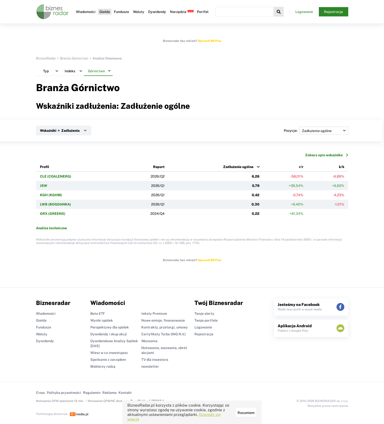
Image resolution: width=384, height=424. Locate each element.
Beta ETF (97, 313)
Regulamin (91, 393)
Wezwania (149, 341)
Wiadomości (86, 12)
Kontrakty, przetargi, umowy (164, 327)
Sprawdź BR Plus (209, 41)
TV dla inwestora (154, 360)
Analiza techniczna (51, 228)
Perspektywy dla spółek (109, 327)
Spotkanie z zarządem (108, 360)
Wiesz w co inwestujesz (109, 353)
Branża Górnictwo (74, 58)
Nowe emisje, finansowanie (163, 320)
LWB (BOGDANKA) (55, 204)
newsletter (150, 366)
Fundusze (121, 12)
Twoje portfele (206, 320)
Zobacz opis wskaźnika (326, 155)
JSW (43, 186)
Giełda (104, 12)
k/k (341, 167)
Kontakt (125, 393)
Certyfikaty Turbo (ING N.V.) (163, 334)
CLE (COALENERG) (55, 176)
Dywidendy (157, 12)
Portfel (202, 12)
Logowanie (304, 12)
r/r (301, 167)
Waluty (138, 12)
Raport (159, 167)
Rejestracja (333, 12)
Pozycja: (316, 130)
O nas (40, 393)
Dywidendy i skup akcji (108, 334)
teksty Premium (154, 313)
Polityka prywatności (64, 393)
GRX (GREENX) (52, 214)
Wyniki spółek (101, 320)
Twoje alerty (204, 313)
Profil (44, 167)
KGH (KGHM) (51, 195)
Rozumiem (246, 413)
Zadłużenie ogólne (238, 167)
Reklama (109, 393)
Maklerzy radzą (102, 366)
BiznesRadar (46, 58)
